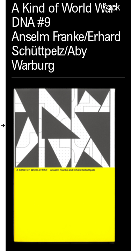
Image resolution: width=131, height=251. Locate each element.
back (111, 8)
